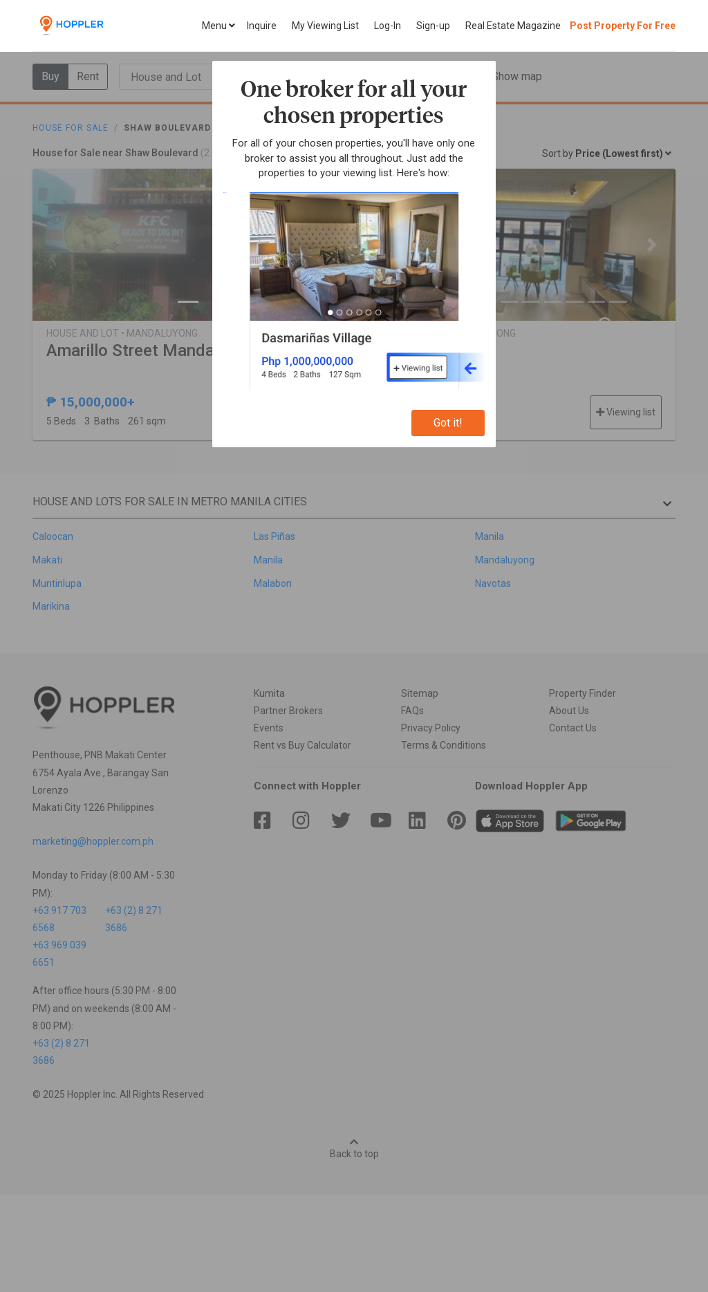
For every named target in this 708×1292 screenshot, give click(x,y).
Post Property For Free (623, 25)
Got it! (448, 422)
